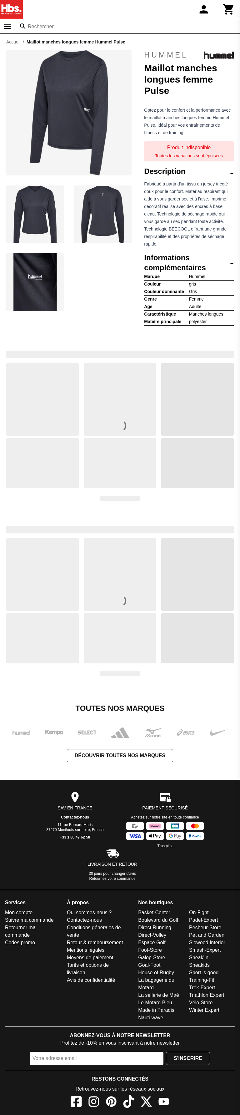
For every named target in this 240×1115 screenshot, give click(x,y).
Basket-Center (154, 912)
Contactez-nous (75, 817)
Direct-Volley (152, 935)
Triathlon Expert (206, 995)
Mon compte (18, 912)
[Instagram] (94, 1102)
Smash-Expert (205, 950)
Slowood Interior (207, 942)
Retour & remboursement (95, 942)
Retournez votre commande (112, 878)
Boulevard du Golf (158, 920)
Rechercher (41, 26)
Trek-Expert (202, 987)
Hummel (189, 55)
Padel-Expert (203, 920)
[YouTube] (164, 1102)
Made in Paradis (156, 1010)
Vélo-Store (201, 1002)
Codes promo (20, 942)
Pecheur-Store (205, 927)
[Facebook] (76, 1102)
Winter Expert (204, 1010)
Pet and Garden (206, 935)
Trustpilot (165, 846)
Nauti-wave (150, 1017)
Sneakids (199, 965)
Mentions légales (85, 950)
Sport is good (203, 972)
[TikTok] (128, 1102)
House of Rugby (156, 972)
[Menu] (7, 26)
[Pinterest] (111, 1102)
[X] (146, 1102)
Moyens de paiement (90, 957)
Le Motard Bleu (155, 1002)
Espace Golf (151, 942)
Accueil (13, 41)
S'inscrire (188, 1058)
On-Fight (198, 912)
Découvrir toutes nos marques (120, 755)
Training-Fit (201, 980)
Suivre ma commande (29, 920)
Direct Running (154, 927)
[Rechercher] (23, 26)
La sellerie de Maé (158, 995)
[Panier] (228, 9)
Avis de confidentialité (91, 980)
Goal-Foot (149, 965)
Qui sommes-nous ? (89, 912)
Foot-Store (150, 950)
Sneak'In (198, 957)
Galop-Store (151, 957)
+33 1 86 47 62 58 (75, 837)
